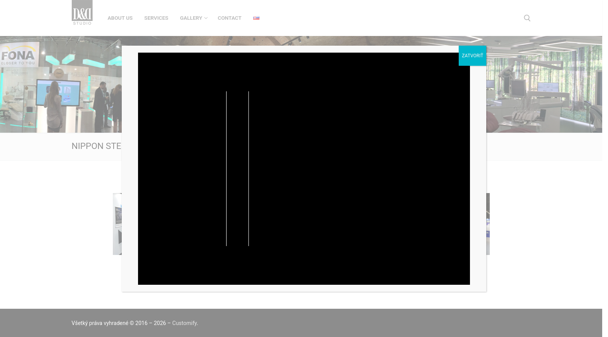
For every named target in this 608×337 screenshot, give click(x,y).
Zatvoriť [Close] (472, 55)
